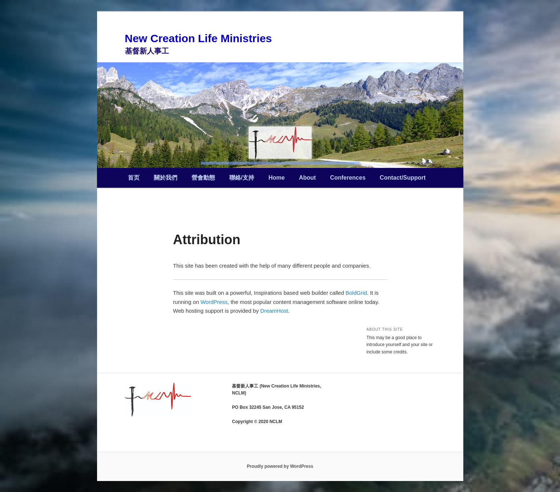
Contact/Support (403, 178)
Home (276, 178)
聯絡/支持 (241, 178)
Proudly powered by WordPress (280, 466)
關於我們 (165, 178)
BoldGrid (356, 293)
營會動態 (203, 178)
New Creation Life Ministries (198, 38)
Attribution (206, 239)
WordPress (213, 302)
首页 (134, 178)
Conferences (348, 178)
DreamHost (274, 311)
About (307, 178)
